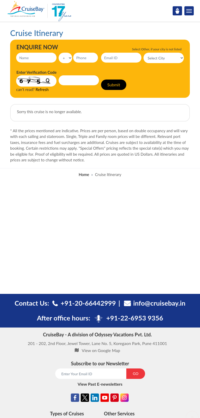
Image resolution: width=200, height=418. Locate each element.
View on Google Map (101, 350)
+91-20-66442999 (88, 303)
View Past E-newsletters (100, 383)
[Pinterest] (114, 398)
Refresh (42, 89)
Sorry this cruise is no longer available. (49, 111)
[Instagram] (124, 398)
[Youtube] (105, 398)
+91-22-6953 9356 (134, 318)
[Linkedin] (95, 398)
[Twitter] (85, 398)
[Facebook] (75, 398)
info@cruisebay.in (159, 303)
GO (135, 373)
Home (84, 174)
